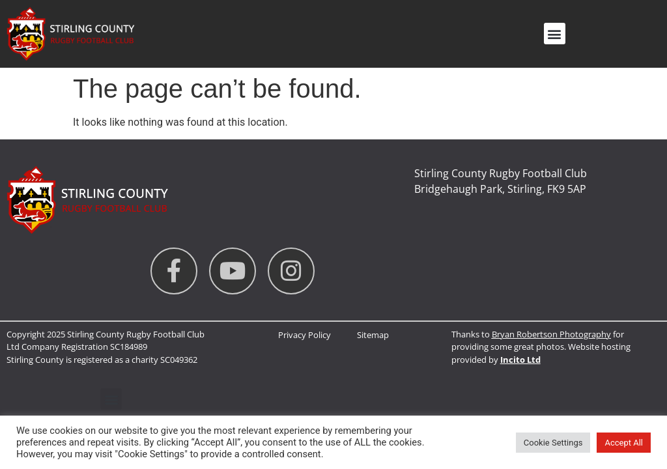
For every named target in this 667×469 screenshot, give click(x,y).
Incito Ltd (520, 359)
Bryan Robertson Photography (551, 334)
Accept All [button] (623, 443)
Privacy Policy (304, 335)
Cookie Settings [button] (553, 443)
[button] (554, 33)
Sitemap (373, 335)
